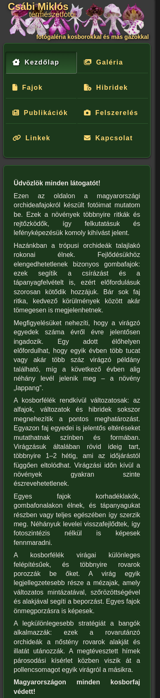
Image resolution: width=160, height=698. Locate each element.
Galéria (109, 62)
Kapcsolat (114, 138)
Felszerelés (117, 112)
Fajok (32, 87)
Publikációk (46, 112)
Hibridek (112, 87)
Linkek (38, 138)
